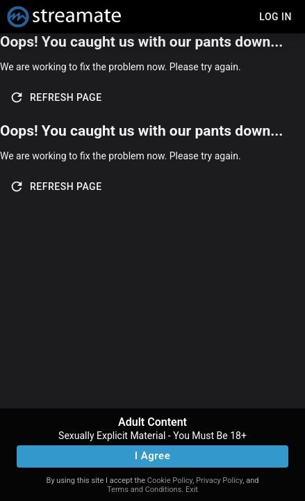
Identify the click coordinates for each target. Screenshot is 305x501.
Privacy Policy (219, 480)
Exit (192, 489)
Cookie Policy (169, 480)
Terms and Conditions (144, 489)
